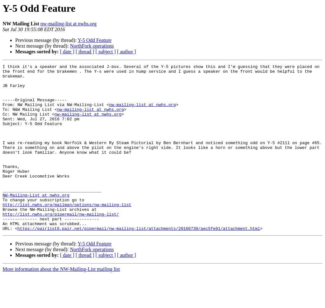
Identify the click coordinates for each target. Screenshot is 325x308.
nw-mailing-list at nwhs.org (68, 23)
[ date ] (67, 51)
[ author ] (126, 51)
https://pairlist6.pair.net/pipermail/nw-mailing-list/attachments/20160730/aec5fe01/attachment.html (138, 261)
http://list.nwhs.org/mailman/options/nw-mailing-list (67, 233)
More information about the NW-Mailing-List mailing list (61, 302)
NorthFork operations (92, 46)
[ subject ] (106, 51)
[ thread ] (85, 51)
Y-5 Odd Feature (95, 40)
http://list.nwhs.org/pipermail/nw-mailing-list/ (61, 244)
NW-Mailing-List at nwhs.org (36, 221)
